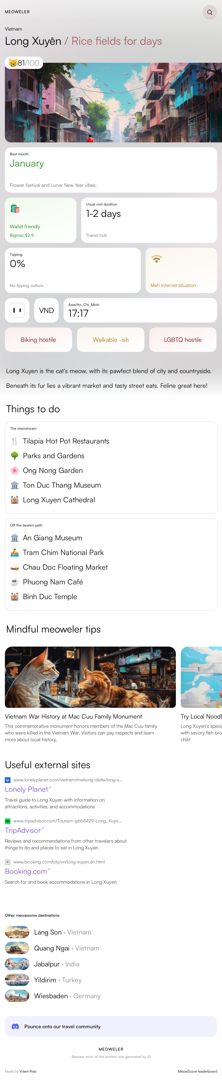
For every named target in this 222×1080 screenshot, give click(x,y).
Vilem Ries (28, 1071)
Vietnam (13, 29)
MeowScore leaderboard (197, 1071)
